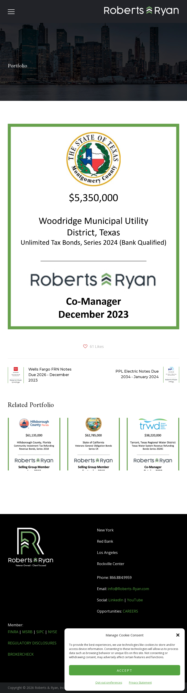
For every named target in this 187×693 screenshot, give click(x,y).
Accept (124, 670)
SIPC (40, 631)
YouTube (135, 599)
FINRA (13, 631)
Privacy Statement (140, 683)
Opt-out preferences (108, 683)
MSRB (27, 631)
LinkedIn (115, 599)
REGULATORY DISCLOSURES (32, 643)
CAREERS (130, 611)
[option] (34, 459)
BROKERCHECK (21, 654)
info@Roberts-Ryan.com (128, 588)
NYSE (52, 631)
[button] (178, 635)
